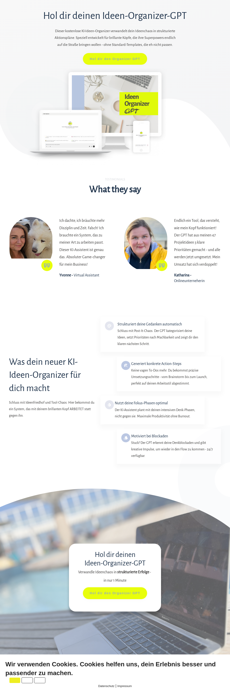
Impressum (124, 686)
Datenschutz (106, 686)
